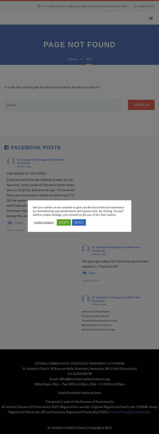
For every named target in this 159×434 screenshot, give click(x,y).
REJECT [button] (79, 222)
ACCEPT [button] (64, 222)
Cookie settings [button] (44, 222)
